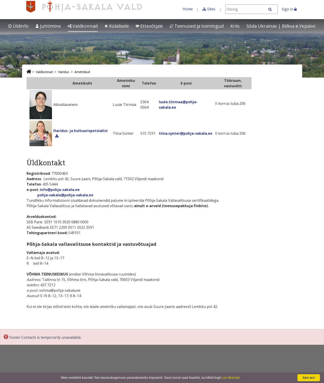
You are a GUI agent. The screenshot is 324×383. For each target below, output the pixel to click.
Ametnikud (82, 72)
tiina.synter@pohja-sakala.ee (185, 133)
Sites (211, 9)
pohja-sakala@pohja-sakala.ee (65, 195)
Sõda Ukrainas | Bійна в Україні (280, 26)
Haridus (63, 72)
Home (188, 9)
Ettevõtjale (149, 26)
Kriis (235, 26)
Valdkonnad (83, 26)
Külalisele (116, 26)
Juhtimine (48, 26)
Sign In (289, 9)
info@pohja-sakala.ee (60, 189)
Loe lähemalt (230, 377)
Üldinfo (18, 26)
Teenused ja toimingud (197, 26)
